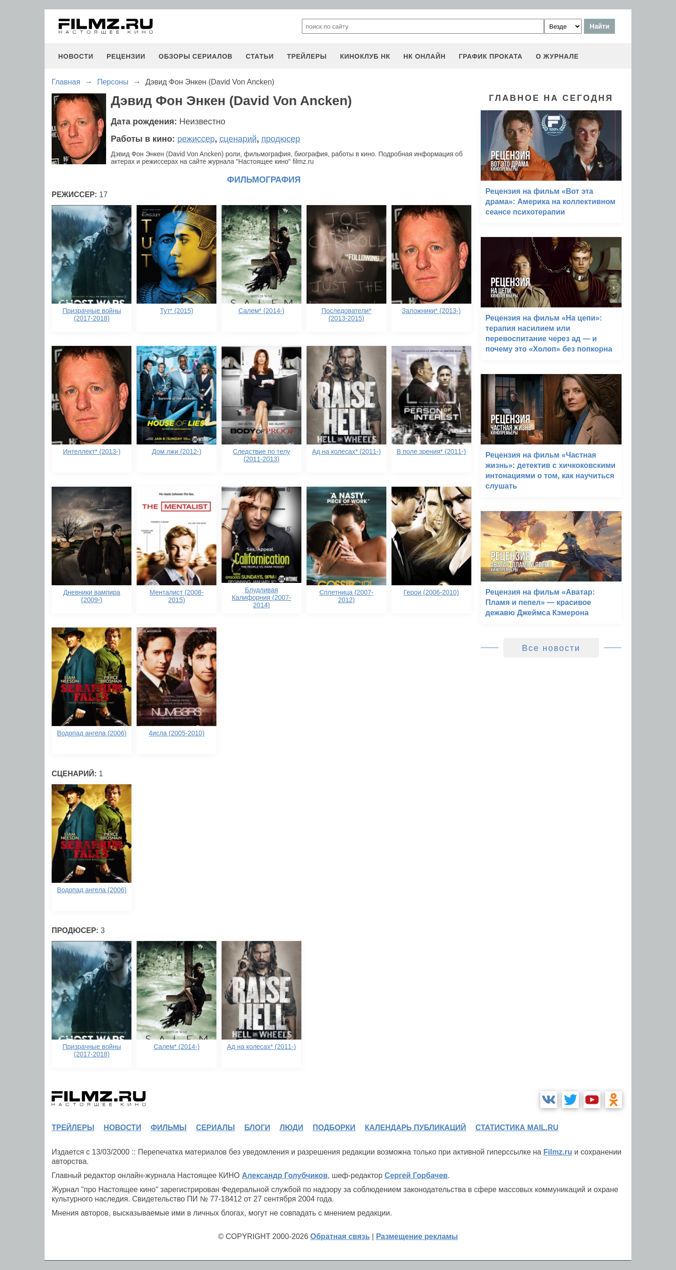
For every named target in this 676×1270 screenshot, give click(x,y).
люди (291, 1128)
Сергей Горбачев (415, 1175)
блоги (257, 1128)
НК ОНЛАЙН (424, 56)
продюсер (280, 139)
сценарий (238, 139)
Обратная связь (340, 1236)
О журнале (557, 56)
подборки (334, 1128)
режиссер (196, 139)
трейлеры (307, 56)
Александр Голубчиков (285, 1175)
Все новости (551, 648)
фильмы (168, 1128)
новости (75, 56)
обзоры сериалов (196, 56)
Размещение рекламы (417, 1236)
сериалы (215, 1128)
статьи (260, 56)
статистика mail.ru (517, 1128)
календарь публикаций (415, 1128)
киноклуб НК (365, 56)
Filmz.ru (557, 1152)
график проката (490, 56)
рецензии (126, 56)
